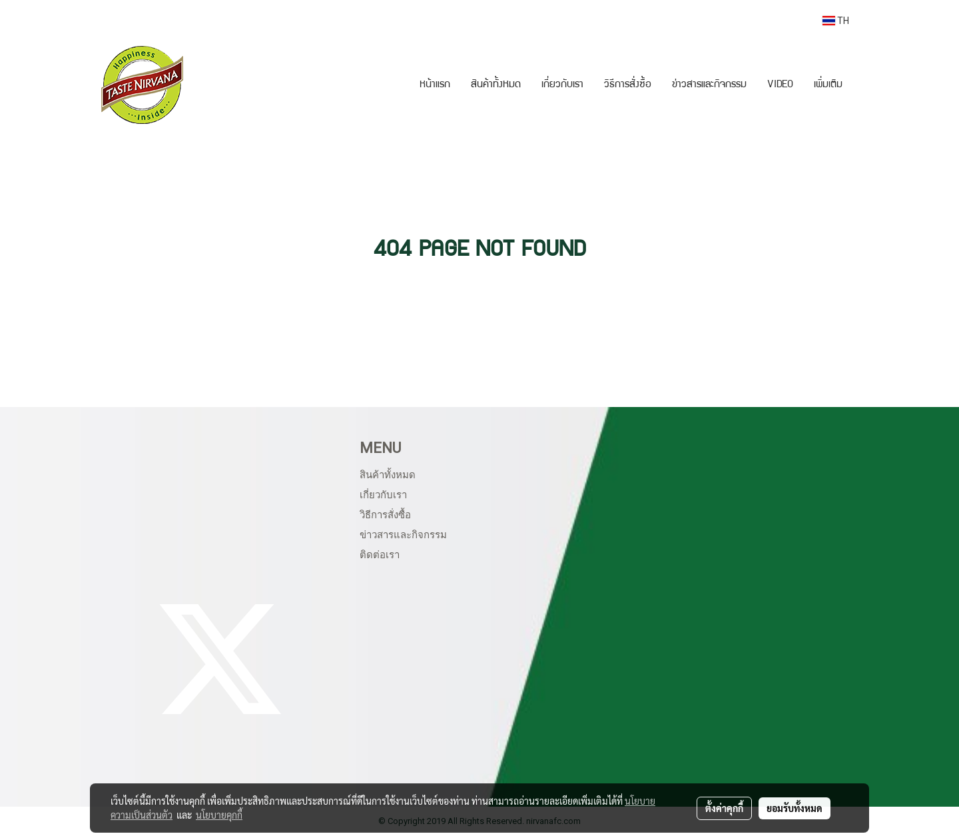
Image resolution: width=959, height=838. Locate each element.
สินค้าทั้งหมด (496, 85)
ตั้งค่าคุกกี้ (724, 808)
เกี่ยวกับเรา (562, 85)
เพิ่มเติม (828, 85)
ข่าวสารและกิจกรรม (709, 85)
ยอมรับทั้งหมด (794, 808)
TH (835, 20)
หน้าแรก (435, 85)
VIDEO (780, 85)
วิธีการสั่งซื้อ (627, 85)
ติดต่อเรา (380, 555)
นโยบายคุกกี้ (219, 815)
